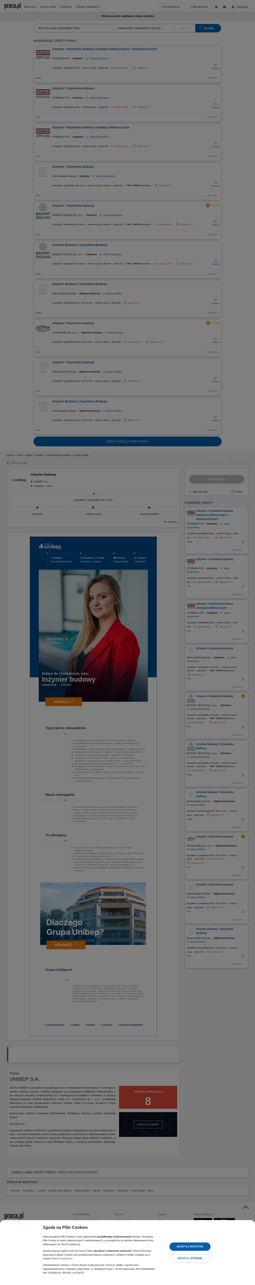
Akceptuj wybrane (190, 1258)
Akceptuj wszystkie (189, 1246)
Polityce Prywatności (61, 1258)
